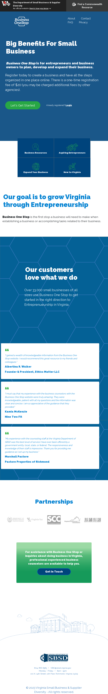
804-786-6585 (40, 668)
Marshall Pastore (17, 456)
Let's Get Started (23, 105)
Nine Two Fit (13, 416)
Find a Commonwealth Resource (87, 6)
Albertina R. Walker (18, 366)
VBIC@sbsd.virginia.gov (61, 668)
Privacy (83, 22)
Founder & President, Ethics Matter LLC (32, 371)
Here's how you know (38, 8)
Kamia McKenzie (16, 411)
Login (69, 105)
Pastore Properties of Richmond (27, 461)
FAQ (70, 22)
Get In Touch (54, 571)
